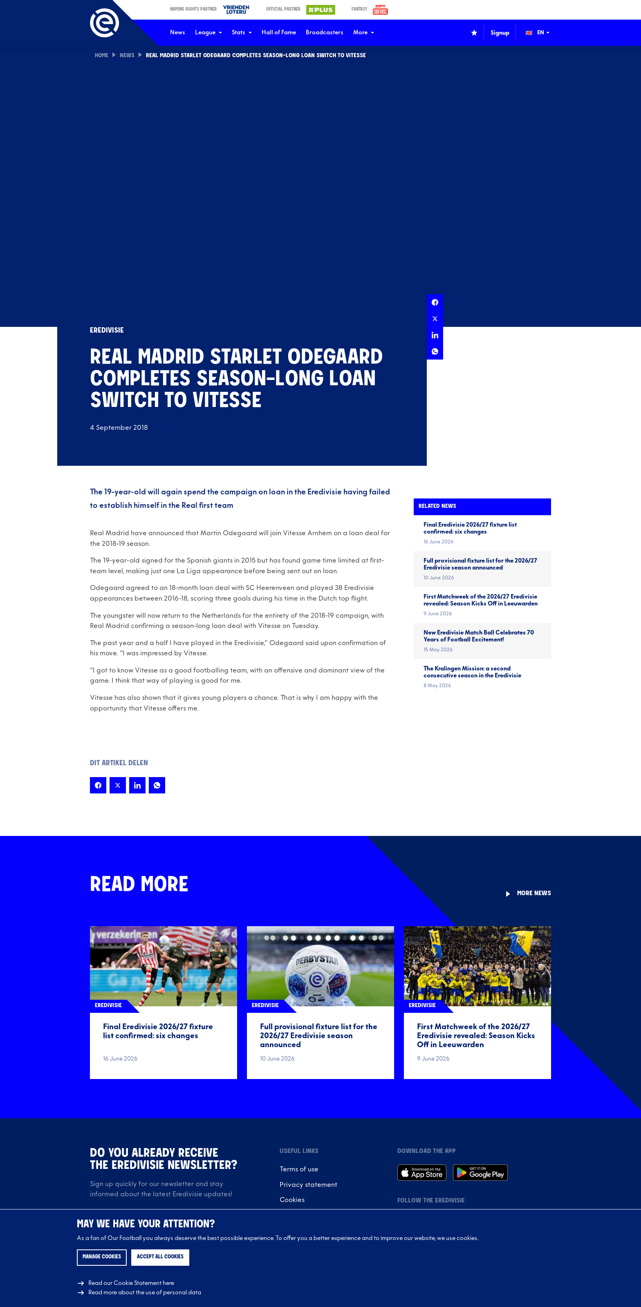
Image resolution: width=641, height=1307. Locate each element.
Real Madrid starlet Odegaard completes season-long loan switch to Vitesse (256, 55)
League (208, 32)
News (177, 32)
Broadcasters (324, 32)
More (363, 32)
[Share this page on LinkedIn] (435, 335)
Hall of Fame (279, 32)
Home (101, 55)
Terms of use (299, 1169)
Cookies (292, 1199)
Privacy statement (308, 1184)
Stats (242, 32)
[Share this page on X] (435, 319)
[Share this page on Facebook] (435, 302)
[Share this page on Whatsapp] (435, 351)
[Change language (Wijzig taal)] (543, 32)
